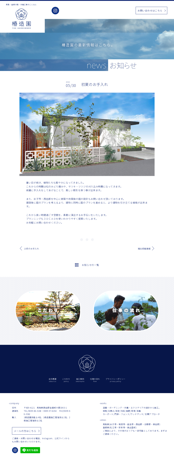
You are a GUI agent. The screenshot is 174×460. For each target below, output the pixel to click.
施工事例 (94, 10)
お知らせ (107, 10)
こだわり (81, 10)
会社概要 (69, 10)
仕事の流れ (121, 10)
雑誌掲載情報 (144, 248)
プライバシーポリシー (115, 380)
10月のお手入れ (31, 248)
